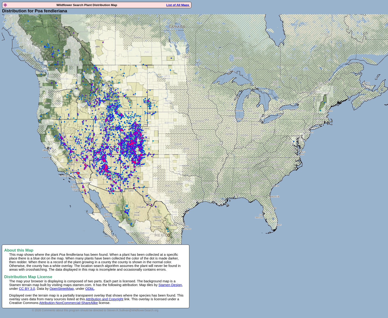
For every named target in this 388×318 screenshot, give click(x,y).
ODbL (89, 288)
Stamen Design (170, 285)
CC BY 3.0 (27, 288)
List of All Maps (178, 5)
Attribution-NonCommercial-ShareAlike (68, 303)
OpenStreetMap (62, 288)
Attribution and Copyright (104, 299)
